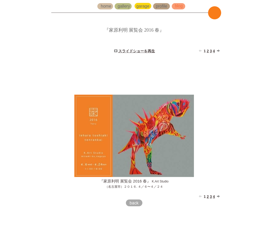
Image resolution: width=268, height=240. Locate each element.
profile (161, 6)
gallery (124, 6)
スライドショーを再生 (136, 51)
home (106, 6)
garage (143, 6)
